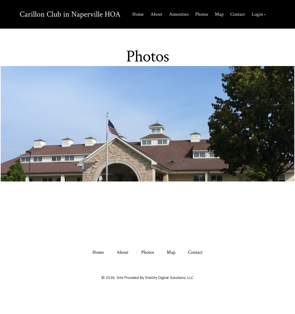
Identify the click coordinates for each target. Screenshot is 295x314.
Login (259, 14)
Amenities (179, 14)
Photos (201, 14)
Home (138, 14)
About (156, 14)
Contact (237, 14)
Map (219, 14)
